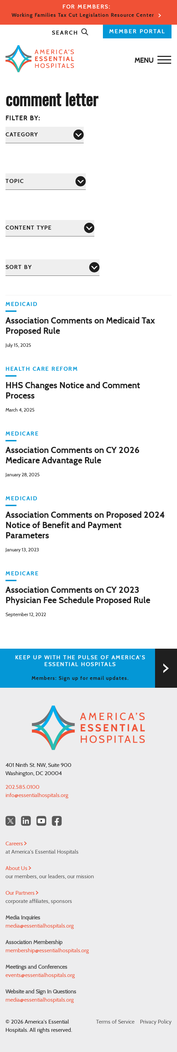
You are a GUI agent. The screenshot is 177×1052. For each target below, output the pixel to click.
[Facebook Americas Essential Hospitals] (57, 821)
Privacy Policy (156, 1022)
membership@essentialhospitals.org (47, 950)
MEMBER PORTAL (137, 31)
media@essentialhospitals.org (39, 926)
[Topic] (45, 181)
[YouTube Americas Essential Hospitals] (41, 821)
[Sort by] (52, 267)
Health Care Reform (41, 369)
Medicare (22, 434)
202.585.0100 (22, 787)
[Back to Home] (86, 58)
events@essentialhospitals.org (40, 975)
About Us (18, 868)
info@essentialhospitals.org (36, 795)
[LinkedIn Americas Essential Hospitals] (26, 821)
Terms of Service (115, 1022)
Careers (16, 843)
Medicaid (21, 304)
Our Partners (21, 893)
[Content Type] (49, 228)
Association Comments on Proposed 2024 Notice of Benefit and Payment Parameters (85, 525)
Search (70, 33)
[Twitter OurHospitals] (10, 821)
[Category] (44, 135)
